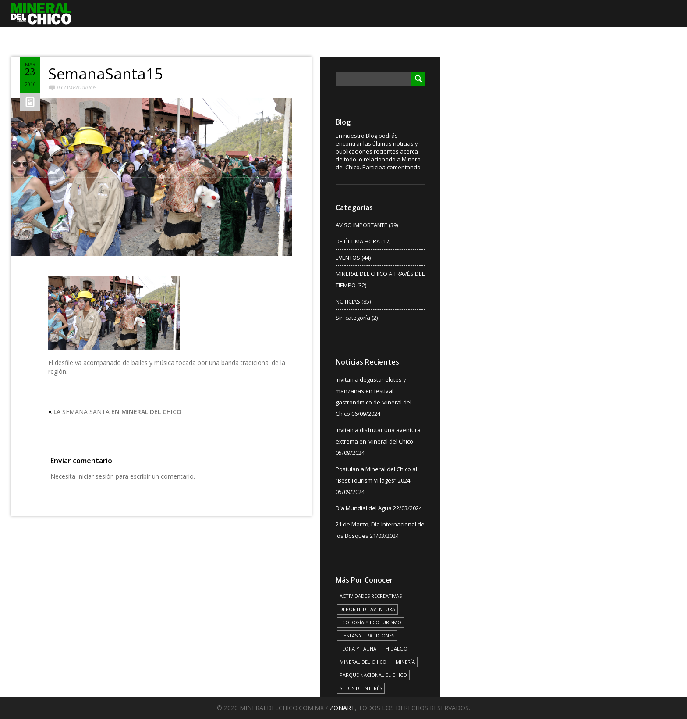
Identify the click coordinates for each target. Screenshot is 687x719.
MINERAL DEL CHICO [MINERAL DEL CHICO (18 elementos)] (363, 661)
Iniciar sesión (95, 476)
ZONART (342, 708)
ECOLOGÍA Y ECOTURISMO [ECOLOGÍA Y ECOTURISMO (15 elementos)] (370, 622)
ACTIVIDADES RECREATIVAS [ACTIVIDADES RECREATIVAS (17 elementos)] (371, 596)
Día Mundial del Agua (364, 508)
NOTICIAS (348, 301)
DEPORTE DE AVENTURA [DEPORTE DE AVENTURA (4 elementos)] (367, 609)
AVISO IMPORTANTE (361, 225)
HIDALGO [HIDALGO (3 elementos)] (396, 648)
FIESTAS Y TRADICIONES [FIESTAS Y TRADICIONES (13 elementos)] (367, 635)
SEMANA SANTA (117, 412)
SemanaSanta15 (105, 74)
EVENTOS (348, 257)
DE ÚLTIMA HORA (358, 241)
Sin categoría (353, 318)
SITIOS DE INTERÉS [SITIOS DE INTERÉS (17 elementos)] (361, 688)
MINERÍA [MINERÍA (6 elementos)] (405, 661)
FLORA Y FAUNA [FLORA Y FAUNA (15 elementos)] (358, 648)
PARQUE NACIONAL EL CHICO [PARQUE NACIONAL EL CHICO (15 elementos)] (373, 675)
